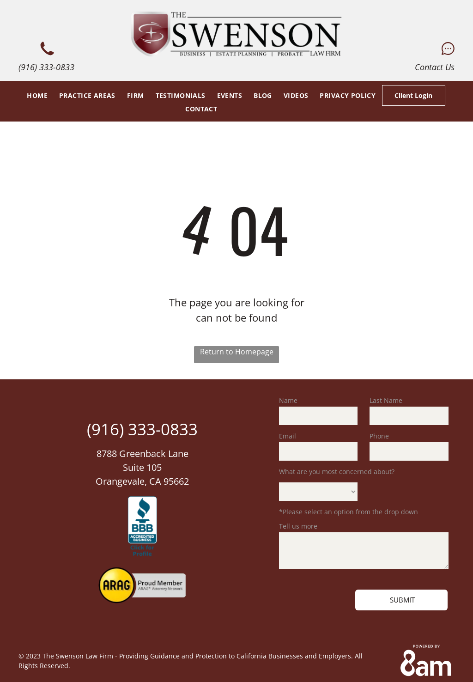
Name (288, 400)
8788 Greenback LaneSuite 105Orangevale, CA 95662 (142, 467)
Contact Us (435, 67)
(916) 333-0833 (46, 67)
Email (287, 436)
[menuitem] (36, 95)
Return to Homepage (236, 352)
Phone (379, 436)
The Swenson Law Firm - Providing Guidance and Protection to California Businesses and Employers (196, 656)
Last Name (386, 400)
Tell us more (298, 526)
